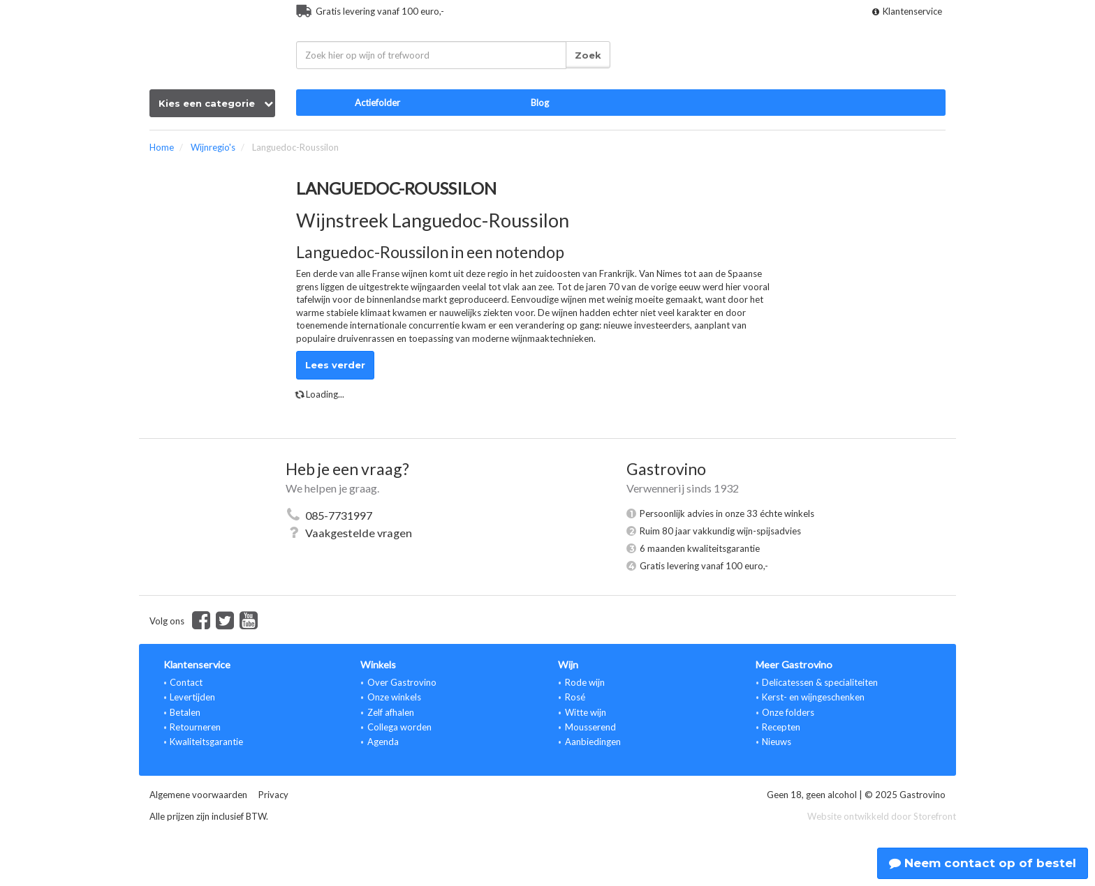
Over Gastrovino (401, 682)
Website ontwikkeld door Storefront (881, 816)
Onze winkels (394, 697)
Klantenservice (907, 11)
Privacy (273, 794)
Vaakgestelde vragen (358, 532)
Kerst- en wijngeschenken (813, 697)
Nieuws (776, 741)
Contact (186, 682)
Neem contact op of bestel (982, 863)
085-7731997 (338, 515)
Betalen (185, 712)
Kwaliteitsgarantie (206, 741)
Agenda (383, 741)
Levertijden (192, 697)
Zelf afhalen (390, 712)
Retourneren (195, 727)
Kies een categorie (216, 103)
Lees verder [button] (335, 364)
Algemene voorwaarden (198, 794)
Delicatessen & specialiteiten (820, 682)
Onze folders (788, 712)
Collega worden (399, 727)
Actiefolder (377, 102)
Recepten (781, 727)
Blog (540, 102)
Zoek (588, 55)
